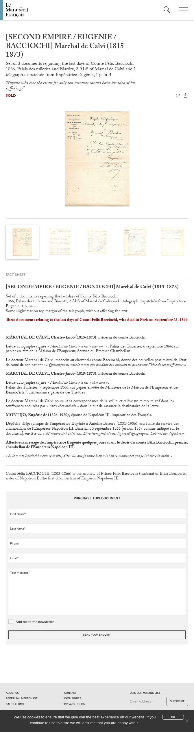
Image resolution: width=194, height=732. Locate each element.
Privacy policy (74, 704)
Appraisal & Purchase (22, 698)
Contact (70, 693)
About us (12, 693)
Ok (173, 717)
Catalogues (72, 698)
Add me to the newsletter (35, 622)
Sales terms (15, 704)
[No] (187, 721)
